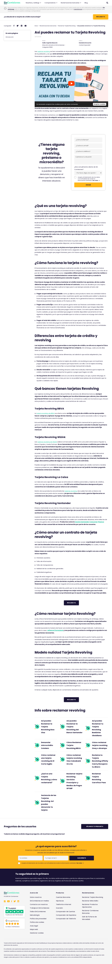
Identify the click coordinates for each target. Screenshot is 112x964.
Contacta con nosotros (39, 904)
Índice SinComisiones (38, 911)
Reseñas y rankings (33, 3)
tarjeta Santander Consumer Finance (89, 522)
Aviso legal (34, 926)
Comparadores (51, 3)
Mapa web (34, 929)
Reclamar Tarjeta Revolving (66, 26)
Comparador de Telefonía (66, 919)
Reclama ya (100, 17)
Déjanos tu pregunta (94, 826)
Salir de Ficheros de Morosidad (89, 918)
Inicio (36, 26)
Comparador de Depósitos (66, 915)
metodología (78, 9)
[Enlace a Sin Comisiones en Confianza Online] (92, 928)
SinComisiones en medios (39, 901)
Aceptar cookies (99, 104)
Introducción (10, 37)
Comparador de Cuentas (65, 911)
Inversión (59, 908)
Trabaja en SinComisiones (39, 908)
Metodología (35, 915)
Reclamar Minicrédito (90, 901)
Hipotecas (60, 901)
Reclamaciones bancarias (71, 3)
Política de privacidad (38, 919)
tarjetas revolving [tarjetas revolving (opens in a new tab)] (43, 51)
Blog (86, 3)
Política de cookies (37, 922)
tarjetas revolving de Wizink (47, 442)
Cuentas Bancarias (63, 897)
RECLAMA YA (71, 603)
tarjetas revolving (71, 491)
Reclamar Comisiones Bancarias (90, 911)
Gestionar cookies (37, 933)
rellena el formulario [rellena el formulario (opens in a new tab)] (55, 630)
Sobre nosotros (36, 897)
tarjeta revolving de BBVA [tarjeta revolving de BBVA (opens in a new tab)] (46, 413)
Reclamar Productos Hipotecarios (90, 905)
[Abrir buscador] (107, 3)
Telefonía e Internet (63, 904)
